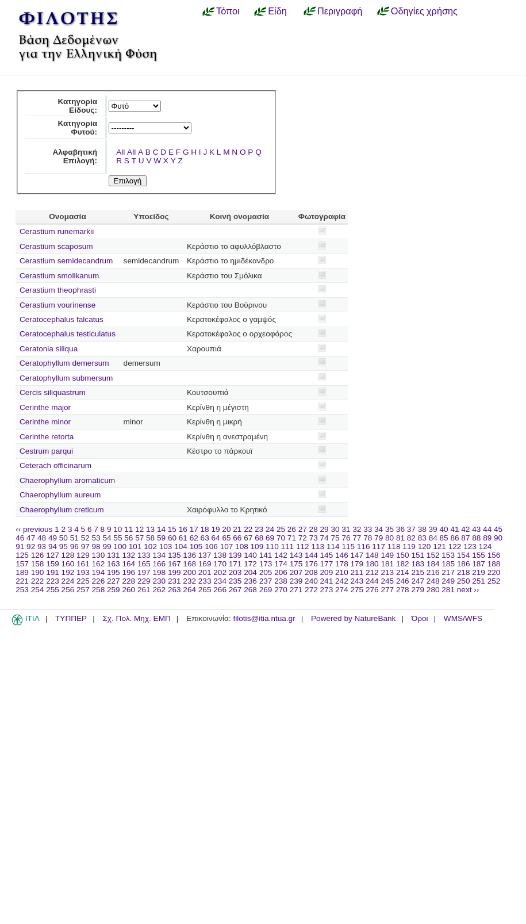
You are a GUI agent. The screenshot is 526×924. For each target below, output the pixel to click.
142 (280, 555)
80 (389, 538)
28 (313, 529)
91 (20, 546)
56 (128, 538)
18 (205, 529)
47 (30, 538)
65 (226, 538)
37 (411, 529)
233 (205, 581)
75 (335, 538)
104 (180, 546)
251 (478, 581)
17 (194, 529)
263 (174, 589)
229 (144, 581)
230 (159, 581)
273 (326, 589)
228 (128, 581)
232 (189, 581)
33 (367, 529)
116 (363, 546)
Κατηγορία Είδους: (77, 105)
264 (189, 589)
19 (215, 529)
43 (476, 529)
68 (259, 538)
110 (272, 546)
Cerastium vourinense (57, 305)
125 (22, 555)
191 (52, 572)
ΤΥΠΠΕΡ (71, 618)
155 (478, 555)
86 (454, 538)
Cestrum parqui (46, 451)
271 (296, 589)
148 (372, 555)
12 (139, 529)
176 (311, 563)
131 (113, 555)
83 (422, 538)
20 (226, 529)
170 (219, 563)
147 (357, 555)
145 (326, 555)
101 (135, 546)
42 (465, 529)
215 (417, 572)
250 (463, 581)
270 (280, 589)
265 (205, 589)
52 (85, 538)
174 (280, 563)
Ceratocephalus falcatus (61, 319)
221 (22, 581)
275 (357, 589)
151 (417, 555)
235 (235, 581)
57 (139, 538)
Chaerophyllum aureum (60, 494)
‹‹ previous (34, 529)
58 (150, 538)
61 (183, 538)
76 (345, 538)
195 (113, 572)
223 (52, 581)
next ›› (468, 589)
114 (333, 546)
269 (265, 589)
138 (219, 555)
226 (98, 581)
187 (478, 563)
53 (96, 538)
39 (433, 529)
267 (235, 589)
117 (378, 546)
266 (219, 589)
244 (372, 581)
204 (250, 572)
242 (341, 581)
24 (270, 529)
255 (52, 589)
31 (345, 529)
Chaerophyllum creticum (62, 509)
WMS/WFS (463, 618)
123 (470, 546)
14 (161, 529)
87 (465, 538)
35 (389, 529)
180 (372, 563)
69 (270, 538)
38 (422, 529)
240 (311, 581)
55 (117, 538)
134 (159, 555)
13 (150, 529)
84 (433, 538)
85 (444, 538)
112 (302, 546)
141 (265, 555)
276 (372, 589)
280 (433, 589)
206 (280, 572)
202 (219, 572)
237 (265, 581)
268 (250, 589)
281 (448, 589)
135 (174, 555)
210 (341, 572)
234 (219, 581)
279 (417, 589)
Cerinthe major (45, 407)
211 (357, 572)
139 (235, 555)
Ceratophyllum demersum (64, 363)
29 (324, 529)
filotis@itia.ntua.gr (264, 618)
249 (448, 581)
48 (41, 538)
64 (216, 538)
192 (68, 572)
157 (22, 563)
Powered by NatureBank (353, 618)
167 (174, 563)
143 (296, 555)
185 (448, 563)
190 (37, 572)
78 (367, 538)
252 (494, 581)
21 (237, 529)
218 (463, 572)
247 (417, 581)
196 (128, 572)
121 (439, 546)
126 (37, 555)
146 (341, 555)
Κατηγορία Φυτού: (77, 127)
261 (144, 589)
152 (433, 555)
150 (402, 555)
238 (280, 581)
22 (248, 529)
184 (433, 563)
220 (494, 572)
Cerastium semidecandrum (66, 260)
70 (281, 538)
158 (37, 563)
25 (281, 529)
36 (400, 529)
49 (52, 538)
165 (144, 563)
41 (454, 529)
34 (378, 529)
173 (265, 563)
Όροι (420, 618)
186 (463, 563)
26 (291, 529)
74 (324, 538)
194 (98, 572)
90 (498, 538)
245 (387, 581)
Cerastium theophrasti (58, 290)
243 (357, 581)
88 (476, 538)
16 (183, 529)
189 (22, 572)
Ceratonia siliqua (49, 348)
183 (417, 563)
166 (159, 563)
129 (83, 555)
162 (98, 563)
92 (30, 546)
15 (172, 529)
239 (296, 581)
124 (485, 546)
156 (494, 555)
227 (113, 581)
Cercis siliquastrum (53, 392)
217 (448, 572)
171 (235, 563)
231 (174, 581)
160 (68, 563)
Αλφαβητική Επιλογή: (74, 156)
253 (22, 589)
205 (265, 572)
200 (189, 572)
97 (85, 546)
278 (402, 589)
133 (144, 555)
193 (83, 572)
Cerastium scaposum (56, 246)
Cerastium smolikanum (59, 275)
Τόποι (228, 11)
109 (257, 546)
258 (98, 589)
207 (296, 572)
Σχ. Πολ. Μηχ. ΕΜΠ (136, 618)
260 (128, 589)
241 (326, 581)
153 (448, 555)
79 (378, 538)
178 (341, 563)
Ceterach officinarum (55, 465)
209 (326, 572)
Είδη (277, 11)
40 (443, 529)
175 (296, 563)
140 (250, 555)
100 (119, 546)
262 (159, 589)
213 (387, 572)
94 (52, 546)
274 (341, 589)
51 (74, 538)
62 (194, 538)
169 (205, 563)
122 (455, 546)
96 (74, 546)
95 (63, 546)
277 (387, 589)
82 (411, 538)
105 (196, 546)
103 (165, 546)
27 (302, 529)
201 (205, 572)
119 (409, 546)
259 (113, 589)
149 (387, 555)
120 (424, 546)
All (120, 152)
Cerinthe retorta (47, 436)
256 (68, 589)
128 (68, 555)
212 (372, 572)
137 (205, 555)
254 (37, 589)
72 (302, 538)
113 (317, 546)
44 (487, 529)
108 (241, 546)
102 (150, 546)
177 (326, 563)
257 (83, 589)
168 (189, 563)
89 (487, 538)
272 (311, 589)
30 (335, 529)
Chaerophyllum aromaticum (67, 480)
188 (494, 563)
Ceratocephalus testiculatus (68, 333)
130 (98, 555)
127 (52, 555)
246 (402, 581)
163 (113, 563)
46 (20, 538)
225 (83, 581)
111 (287, 546)
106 (211, 546)
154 (463, 555)
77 (356, 538)
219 (478, 572)
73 (313, 538)
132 (128, 555)
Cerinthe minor (45, 421)
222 (37, 581)
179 (357, 563)
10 (117, 529)
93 (41, 546)
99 (106, 546)
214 (402, 572)
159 (52, 563)
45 (498, 529)
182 (402, 563)
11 (128, 529)
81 (400, 538)
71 (291, 538)
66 (237, 538)
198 (159, 572)
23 (259, 529)
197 (144, 572)
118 (394, 546)
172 (250, 563)
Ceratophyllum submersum (66, 378)
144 (311, 555)
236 (250, 581)
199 (174, 572)
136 (189, 555)
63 (205, 538)
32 (356, 529)
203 (235, 572)
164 (128, 563)
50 (63, 538)
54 (106, 538)
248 (433, 581)
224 (68, 581)
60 (172, 538)
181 (387, 563)
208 (311, 572)
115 (348, 546)
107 (226, 546)
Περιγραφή (339, 11)
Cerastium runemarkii (57, 231)
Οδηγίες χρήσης (424, 11)
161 (83, 563)
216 (433, 572)
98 (96, 546)
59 (161, 538)
